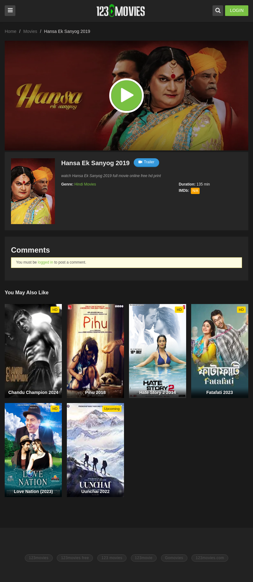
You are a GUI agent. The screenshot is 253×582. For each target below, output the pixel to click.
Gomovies (174, 558)
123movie (144, 558)
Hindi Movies (85, 184)
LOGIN (237, 10)
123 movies (111, 558)
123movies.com (210, 558)
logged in (45, 262)
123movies (39, 558)
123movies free (75, 558)
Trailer (146, 162)
